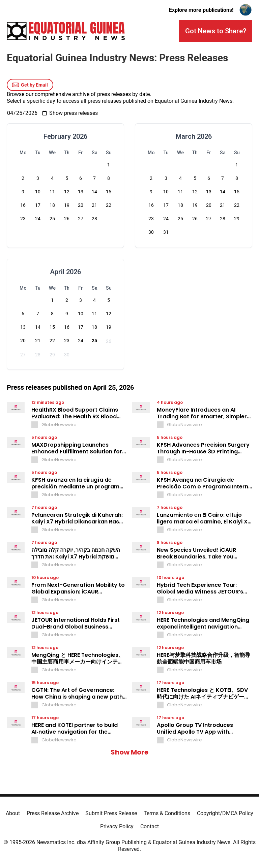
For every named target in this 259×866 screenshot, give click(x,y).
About (13, 813)
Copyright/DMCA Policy (225, 813)
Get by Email (30, 85)
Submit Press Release (111, 813)
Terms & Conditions (167, 813)
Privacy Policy (117, 826)
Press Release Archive (53, 813)
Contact (149, 826)
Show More (129, 752)
